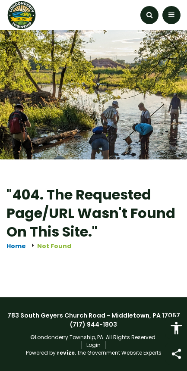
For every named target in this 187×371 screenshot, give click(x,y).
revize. (66, 352)
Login (93, 345)
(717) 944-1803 (93, 324)
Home (16, 246)
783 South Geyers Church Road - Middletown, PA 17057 (93, 315)
